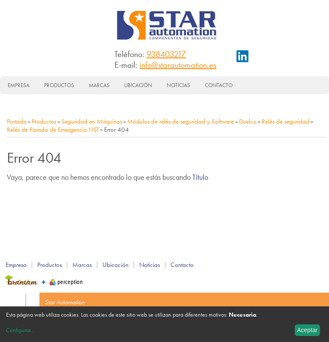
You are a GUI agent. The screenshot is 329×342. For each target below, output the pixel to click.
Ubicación (138, 85)
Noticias (178, 85)
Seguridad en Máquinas (91, 121)
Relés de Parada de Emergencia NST (53, 129)
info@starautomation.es (178, 64)
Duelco (248, 121)
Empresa (19, 85)
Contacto (219, 85)
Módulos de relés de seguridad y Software (180, 121)
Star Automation (65, 302)
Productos (59, 85)
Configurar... (20, 330)
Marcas (99, 85)
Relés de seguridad (285, 121)
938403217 (166, 54)
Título (200, 177)
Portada (17, 121)
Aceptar (307, 330)
